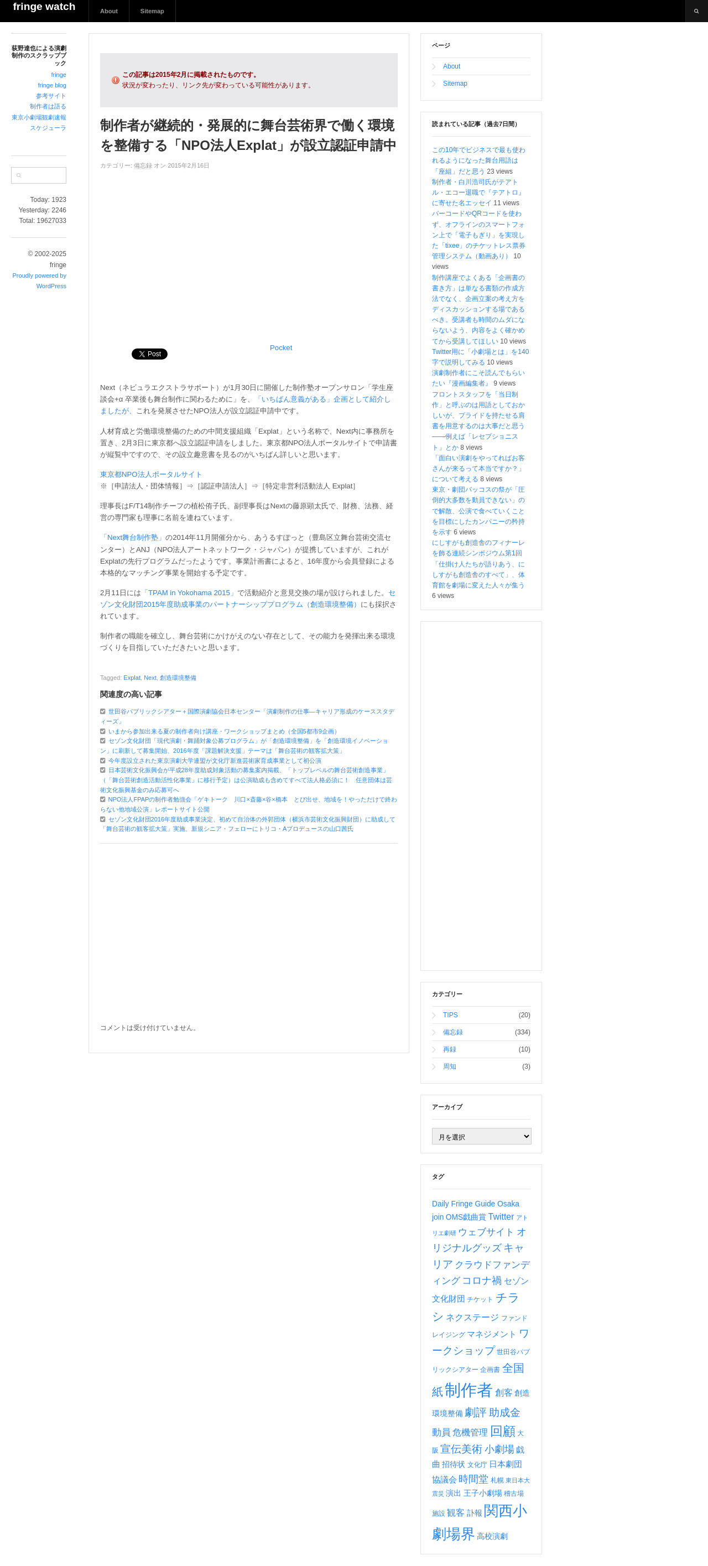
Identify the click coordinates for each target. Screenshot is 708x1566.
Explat (131, 677)
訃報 (474, 1512)
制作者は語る (48, 106)
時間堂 (473, 1479)
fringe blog (52, 85)
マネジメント (492, 1334)
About (109, 11)
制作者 (469, 1390)
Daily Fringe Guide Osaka (475, 1203)
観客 (456, 1512)
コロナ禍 (482, 1280)
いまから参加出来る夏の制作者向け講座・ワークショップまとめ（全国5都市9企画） (224, 731)
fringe (58, 74)
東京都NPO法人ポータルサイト (151, 474)
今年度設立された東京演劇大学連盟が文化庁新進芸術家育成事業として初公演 (214, 760)
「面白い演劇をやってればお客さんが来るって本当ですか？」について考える (478, 468)
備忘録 (143, 165)
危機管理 (470, 1432)
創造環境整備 (178, 677)
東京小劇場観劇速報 (39, 117)
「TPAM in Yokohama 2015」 (189, 593)
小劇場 (499, 1449)
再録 (449, 1049)
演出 (453, 1493)
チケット (480, 1299)
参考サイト (51, 95)
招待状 (453, 1464)
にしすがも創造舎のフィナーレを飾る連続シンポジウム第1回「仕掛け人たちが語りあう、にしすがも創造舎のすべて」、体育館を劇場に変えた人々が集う (478, 564)
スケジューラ (48, 127)
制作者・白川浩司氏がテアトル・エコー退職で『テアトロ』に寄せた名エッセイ (478, 192)
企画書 (490, 1369)
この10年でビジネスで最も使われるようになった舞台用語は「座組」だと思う (478, 160)
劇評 (476, 1412)
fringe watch (44, 6)
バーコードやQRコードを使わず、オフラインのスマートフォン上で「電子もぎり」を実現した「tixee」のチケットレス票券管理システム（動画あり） (478, 235)
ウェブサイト (486, 1232)
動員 (441, 1432)
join (438, 1217)
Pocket (281, 348)
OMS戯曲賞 (466, 1217)
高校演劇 (492, 1536)
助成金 (504, 1412)
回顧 (503, 1431)
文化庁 (477, 1465)
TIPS (450, 1015)
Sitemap (152, 11)
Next (150, 677)
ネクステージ (472, 1317)
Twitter (501, 1216)
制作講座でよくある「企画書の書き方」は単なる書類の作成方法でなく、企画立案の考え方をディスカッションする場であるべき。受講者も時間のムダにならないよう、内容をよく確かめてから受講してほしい (478, 309)
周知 (449, 1066)
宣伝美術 (461, 1449)
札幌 (497, 1480)
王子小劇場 (483, 1493)
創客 (504, 1392)
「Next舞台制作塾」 (132, 537)
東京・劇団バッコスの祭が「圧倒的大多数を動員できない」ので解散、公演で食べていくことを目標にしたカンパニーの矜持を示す (478, 511)
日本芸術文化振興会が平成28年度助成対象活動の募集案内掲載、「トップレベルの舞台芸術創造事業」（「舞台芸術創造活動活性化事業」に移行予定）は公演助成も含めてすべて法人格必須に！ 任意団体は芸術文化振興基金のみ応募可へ (246, 780)
